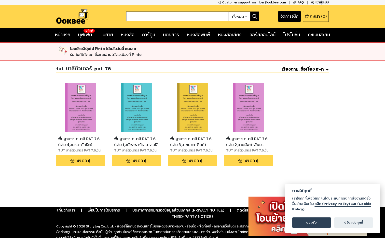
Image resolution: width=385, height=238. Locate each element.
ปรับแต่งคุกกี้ (353, 222)
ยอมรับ (311, 222)
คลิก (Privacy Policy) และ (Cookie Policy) (331, 206)
